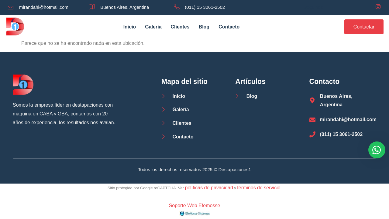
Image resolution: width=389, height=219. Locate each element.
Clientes (179, 26)
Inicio (129, 26)
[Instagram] (378, 7)
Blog (204, 26)
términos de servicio (258, 187)
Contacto (229, 26)
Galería (153, 26)
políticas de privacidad (209, 187)
